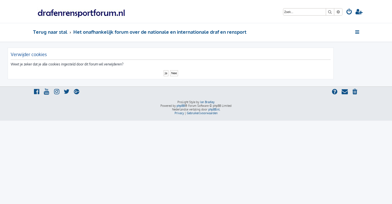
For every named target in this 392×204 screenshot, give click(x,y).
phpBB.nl (214, 109)
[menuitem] (349, 12)
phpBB (181, 105)
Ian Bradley (207, 102)
